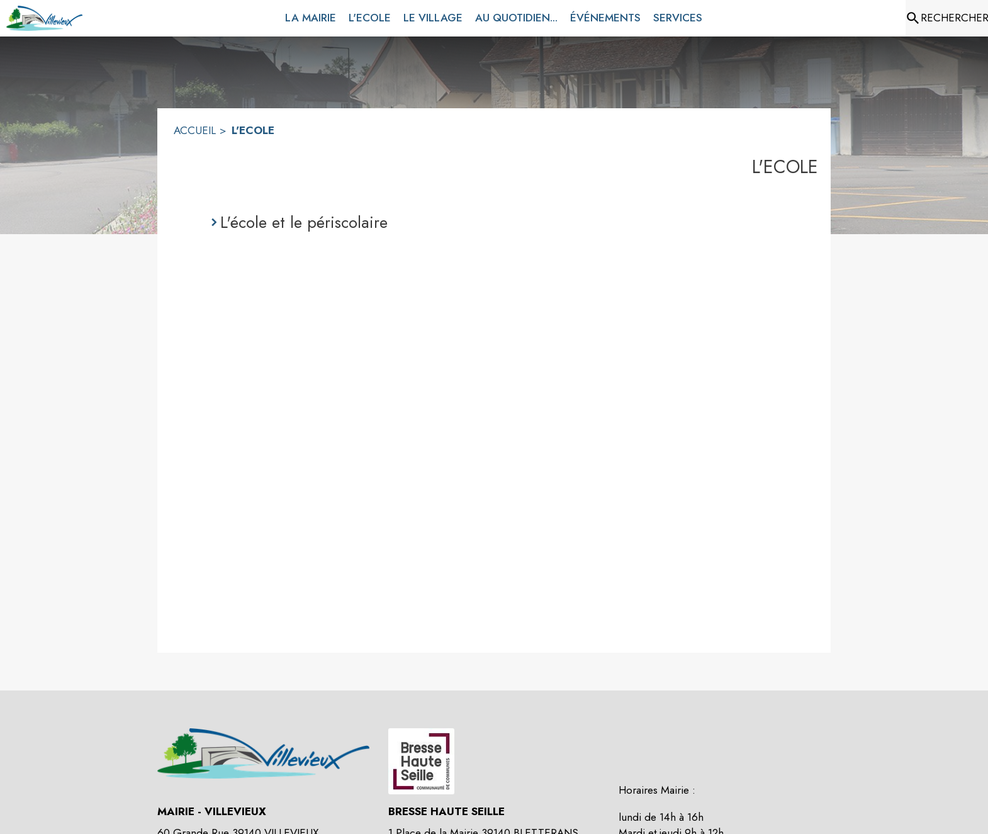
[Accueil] (44, 18)
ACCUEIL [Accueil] (195, 130)
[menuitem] (310, 15)
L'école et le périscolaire (304, 222)
